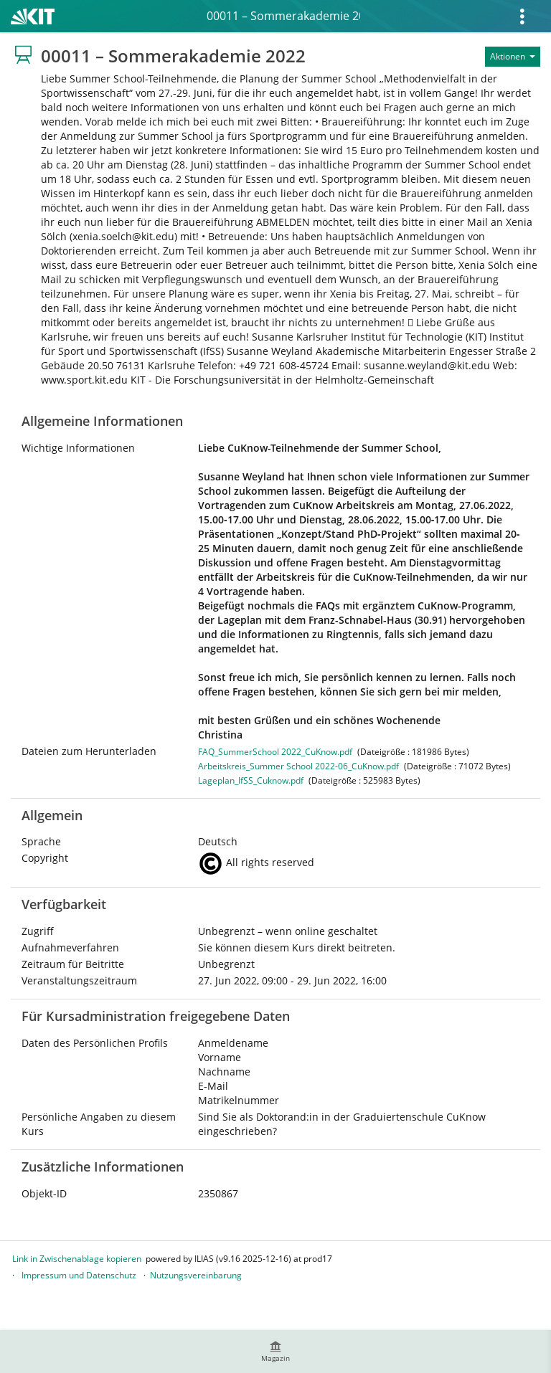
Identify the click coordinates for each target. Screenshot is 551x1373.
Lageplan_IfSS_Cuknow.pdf (250, 780)
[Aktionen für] (512, 57)
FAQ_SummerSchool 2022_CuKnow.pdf (275, 752)
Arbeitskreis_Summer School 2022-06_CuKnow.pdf (298, 766)
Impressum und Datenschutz (79, 1275)
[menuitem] (275, 1351)
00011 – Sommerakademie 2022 (283, 16)
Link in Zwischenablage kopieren (76, 1259)
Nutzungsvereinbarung (196, 1275)
